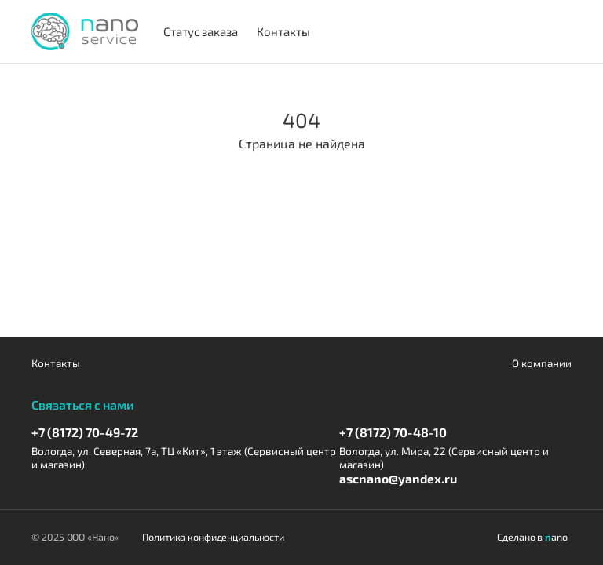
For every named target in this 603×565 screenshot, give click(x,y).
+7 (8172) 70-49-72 (84, 432)
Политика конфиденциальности (213, 537)
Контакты (55, 363)
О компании (542, 363)
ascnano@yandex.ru (398, 478)
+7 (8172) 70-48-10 (393, 432)
